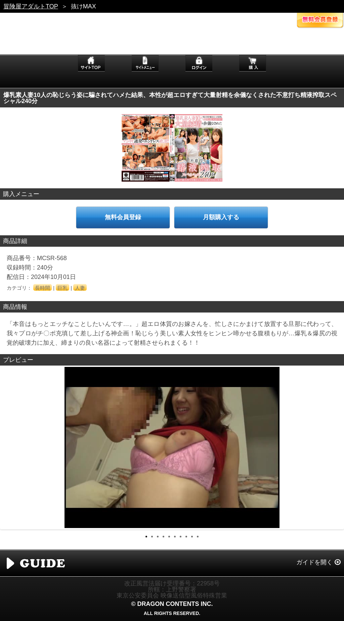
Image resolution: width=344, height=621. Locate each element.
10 (198, 536)
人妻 (80, 288)
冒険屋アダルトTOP (30, 6)
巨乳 (62, 288)
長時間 (42, 288)
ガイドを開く (314, 562)
